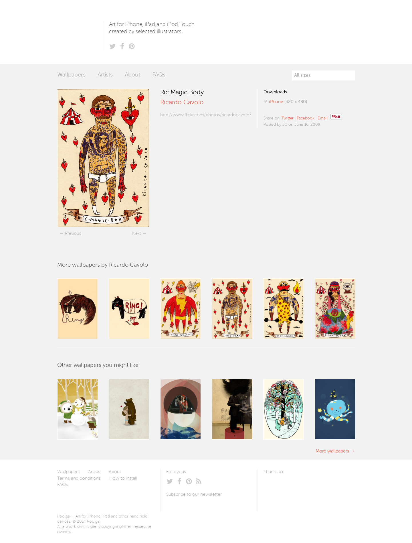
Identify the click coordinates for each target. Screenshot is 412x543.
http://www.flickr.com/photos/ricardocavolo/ (205, 115)
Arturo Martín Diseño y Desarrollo (293, 485)
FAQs (158, 75)
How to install (123, 478)
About (132, 75)
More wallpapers (332, 451)
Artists (105, 75)
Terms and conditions (79, 478)
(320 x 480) (288, 102)
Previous (73, 233)
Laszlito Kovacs (274, 485)
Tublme (317, 485)
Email (322, 118)
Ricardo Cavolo (182, 102)
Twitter (288, 118)
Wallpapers (71, 75)
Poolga (80, 32)
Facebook (305, 118)
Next (136, 233)
